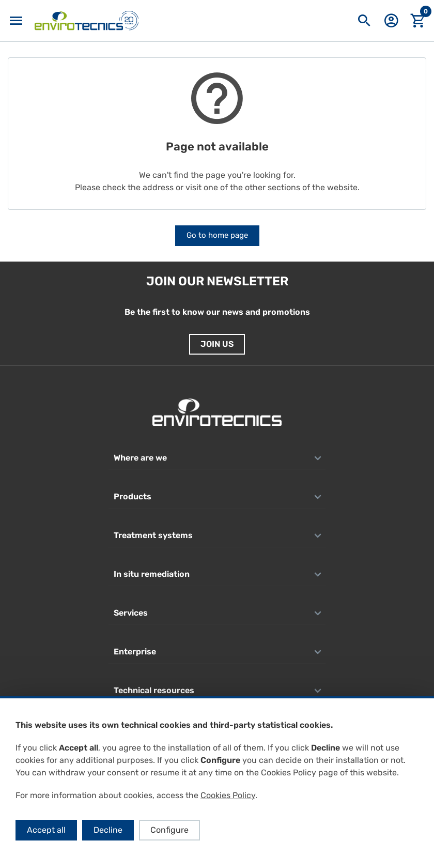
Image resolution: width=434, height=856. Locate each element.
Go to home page (217, 235)
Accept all (46, 830)
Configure (169, 830)
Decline (108, 830)
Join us (217, 344)
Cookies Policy (227, 795)
